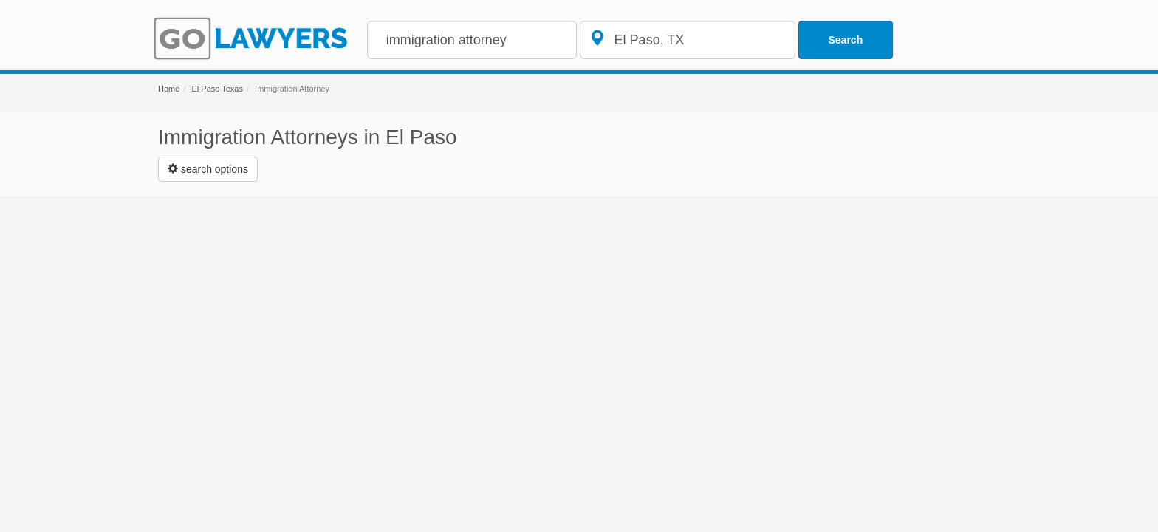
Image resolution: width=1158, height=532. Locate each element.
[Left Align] (208, 169)
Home (168, 88)
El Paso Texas (217, 88)
